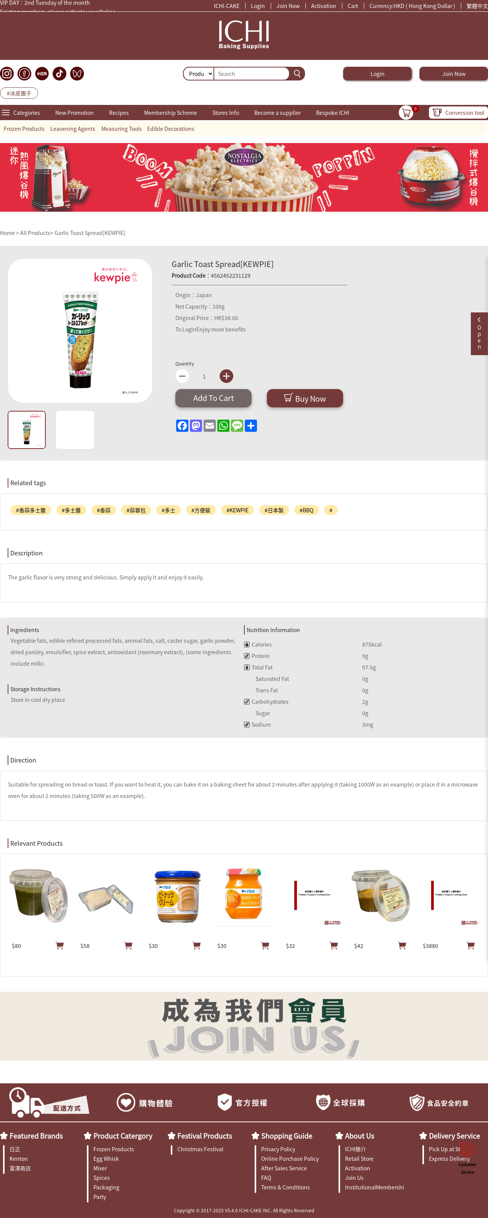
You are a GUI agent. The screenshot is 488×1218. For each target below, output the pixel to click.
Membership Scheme (170, 112)
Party (99, 1196)
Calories (258, 644)
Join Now (288, 6)
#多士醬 (71, 510)
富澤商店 (20, 1168)
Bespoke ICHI (332, 112)
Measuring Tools (121, 128)
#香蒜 (104, 510)
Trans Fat (261, 690)
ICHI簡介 (355, 1149)
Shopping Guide (286, 1136)
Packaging (106, 1187)
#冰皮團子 (19, 93)
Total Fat (258, 667)
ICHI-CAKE (226, 6)
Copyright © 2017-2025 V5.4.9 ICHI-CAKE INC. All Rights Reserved (244, 1210)
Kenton (19, 1158)
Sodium (257, 724)
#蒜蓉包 (136, 510)
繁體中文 (477, 6)
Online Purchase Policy (290, 1158)
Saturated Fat (266, 678)
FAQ (266, 1177)
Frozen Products (24, 128)
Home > (10, 233)
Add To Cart (213, 397)
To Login (185, 329)
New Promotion (74, 112)
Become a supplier (277, 112)
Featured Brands (36, 1136)
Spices (101, 1177)
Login (258, 6)
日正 (15, 1149)
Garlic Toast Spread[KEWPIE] (90, 233)
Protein (257, 656)
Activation (323, 6)
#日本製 (274, 510)
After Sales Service (284, 1168)
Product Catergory (122, 1136)
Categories (26, 112)
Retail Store (359, 1158)
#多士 (168, 510)
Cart (353, 6)
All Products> (36, 233)
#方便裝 (200, 510)
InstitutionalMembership (374, 1187)
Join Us (354, 1177)
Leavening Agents (72, 128)
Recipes (119, 112)
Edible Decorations (170, 128)
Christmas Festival (200, 1149)
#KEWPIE (237, 510)
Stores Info (225, 112)
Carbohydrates (266, 701)
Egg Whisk (106, 1158)
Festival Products (204, 1136)
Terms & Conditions (285, 1187)
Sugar (257, 713)
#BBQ (306, 510)
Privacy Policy (278, 1149)
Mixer (100, 1168)
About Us (359, 1136)
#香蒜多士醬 (31, 510)
